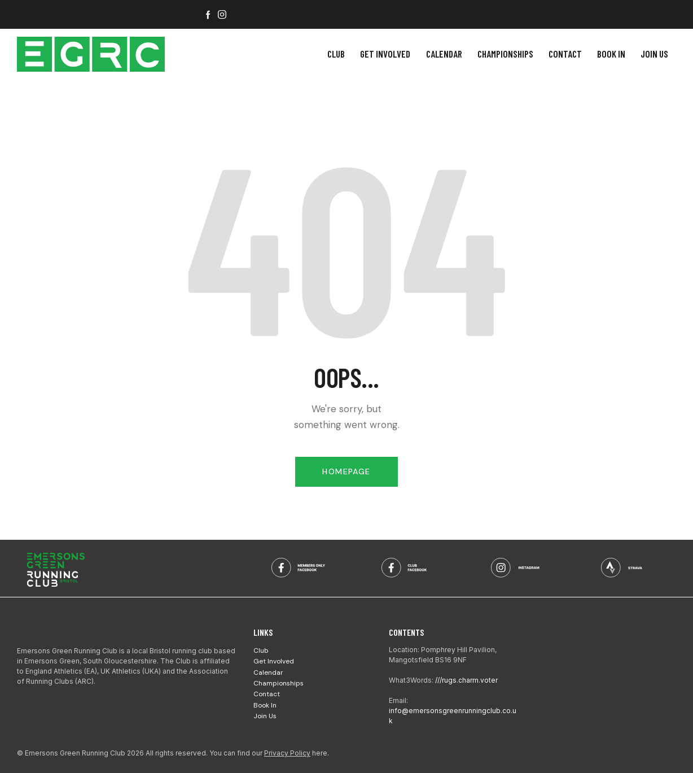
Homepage (346, 471)
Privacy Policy (287, 753)
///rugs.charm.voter (466, 680)
